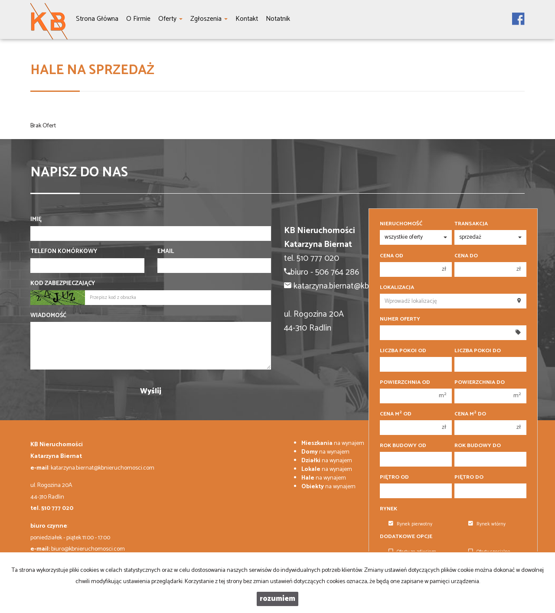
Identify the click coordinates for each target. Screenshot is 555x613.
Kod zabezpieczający (62, 283)
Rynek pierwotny (410, 524)
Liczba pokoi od (403, 351)
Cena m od (395, 414)
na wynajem (332, 443)
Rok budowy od (403, 446)
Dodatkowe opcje (406, 537)
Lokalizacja (397, 288)
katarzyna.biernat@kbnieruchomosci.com (102, 468)
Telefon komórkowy (63, 251)
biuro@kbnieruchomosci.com (88, 549)
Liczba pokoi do (477, 351)
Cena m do (470, 414)
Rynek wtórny (487, 524)
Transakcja (471, 224)
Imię (36, 219)
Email (165, 251)
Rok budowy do (477, 446)
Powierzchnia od (405, 382)
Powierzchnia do (479, 382)
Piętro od (394, 477)
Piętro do (468, 477)
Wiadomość (48, 315)
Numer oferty (400, 319)
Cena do (466, 256)
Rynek (388, 509)
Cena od (391, 256)
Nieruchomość (401, 224)
